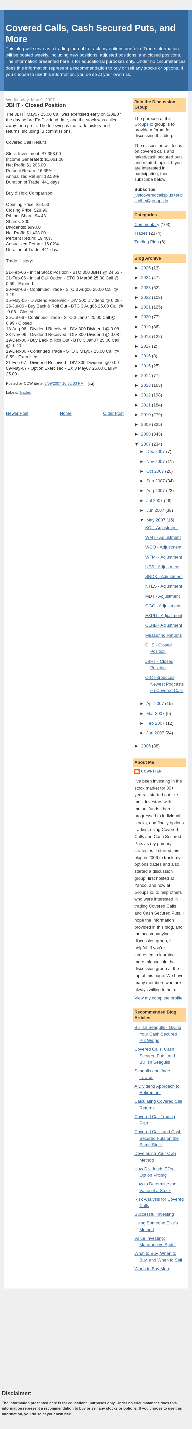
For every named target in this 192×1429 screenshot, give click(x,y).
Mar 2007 (156, 713)
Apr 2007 (155, 703)
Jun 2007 (155, 510)
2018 (146, 336)
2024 (146, 277)
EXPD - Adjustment (163, 615)
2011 (146, 404)
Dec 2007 (156, 451)
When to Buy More (152, 1268)
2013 (146, 385)
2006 (146, 745)
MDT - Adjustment (162, 596)
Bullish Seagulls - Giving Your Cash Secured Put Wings (157, 1034)
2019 (146, 326)
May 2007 (156, 519)
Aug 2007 (156, 490)
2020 (146, 316)
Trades (25, 392)
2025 (146, 267)
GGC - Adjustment (162, 605)
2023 (146, 287)
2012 (146, 394)
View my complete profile (158, 997)
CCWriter (151, 771)
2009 (146, 424)
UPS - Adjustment (162, 566)
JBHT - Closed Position (36, 105)
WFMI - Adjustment (163, 557)
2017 (146, 346)
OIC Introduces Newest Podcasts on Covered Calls (164, 684)
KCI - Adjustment (161, 527)
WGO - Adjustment (163, 547)
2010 (146, 414)
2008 (146, 434)
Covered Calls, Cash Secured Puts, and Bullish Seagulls (154, 1056)
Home (66, 413)
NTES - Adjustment (163, 586)
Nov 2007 (156, 461)
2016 (146, 355)
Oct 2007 (155, 471)
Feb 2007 (156, 723)
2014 (146, 375)
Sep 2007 (156, 480)
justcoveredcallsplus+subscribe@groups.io (158, 198)
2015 (146, 365)
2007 (146, 444)
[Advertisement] (52, 1339)
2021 (146, 307)
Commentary (146, 224)
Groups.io (143, 124)
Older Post (113, 413)
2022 (146, 297)
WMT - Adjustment (163, 537)
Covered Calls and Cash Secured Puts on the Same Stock (157, 1138)
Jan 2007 (155, 732)
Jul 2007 (155, 500)
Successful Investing (154, 1214)
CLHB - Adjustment (163, 625)
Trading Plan (146, 241)
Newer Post (17, 413)
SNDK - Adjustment (164, 576)
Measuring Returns (163, 635)
